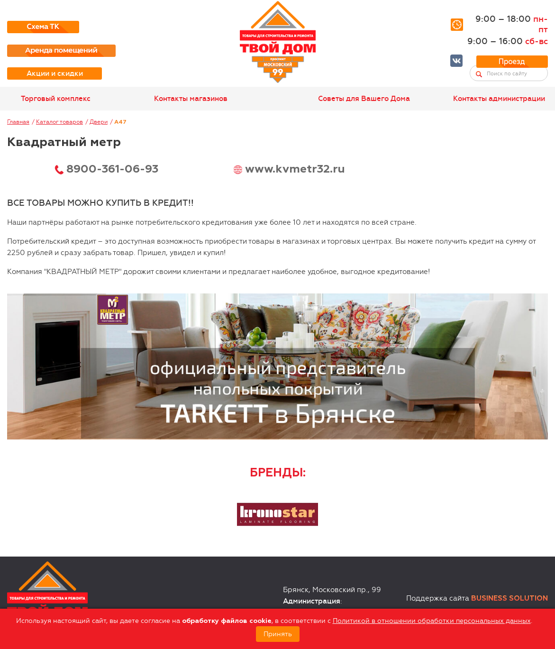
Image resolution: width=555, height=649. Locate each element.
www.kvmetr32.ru (295, 169)
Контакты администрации (499, 98)
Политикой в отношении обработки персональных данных (432, 621)
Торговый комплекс (56, 98)
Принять (278, 634)
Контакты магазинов (190, 98)
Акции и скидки (55, 73)
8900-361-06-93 (112, 169)
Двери (99, 122)
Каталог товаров (59, 122)
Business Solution (509, 598)
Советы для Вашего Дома (364, 98)
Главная (18, 122)
